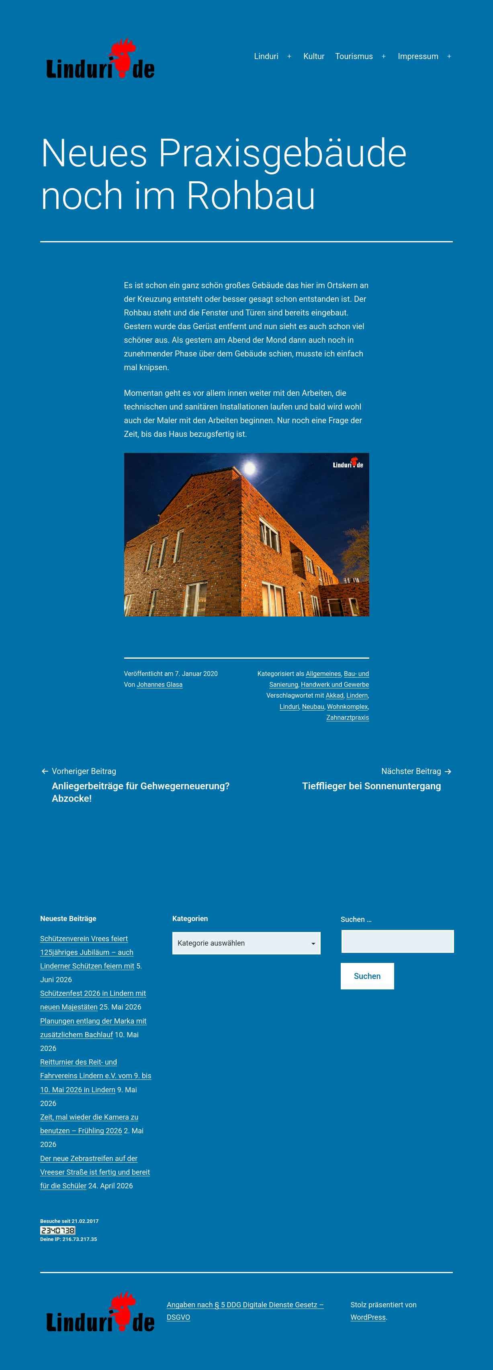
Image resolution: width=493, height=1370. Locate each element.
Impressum (418, 56)
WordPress (368, 1317)
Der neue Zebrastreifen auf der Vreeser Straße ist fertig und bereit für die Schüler (95, 1172)
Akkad (335, 695)
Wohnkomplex (347, 707)
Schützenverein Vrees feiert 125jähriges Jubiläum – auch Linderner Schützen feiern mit (87, 952)
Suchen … (356, 919)
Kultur (314, 56)
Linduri (266, 56)
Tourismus (354, 56)
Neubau (313, 707)
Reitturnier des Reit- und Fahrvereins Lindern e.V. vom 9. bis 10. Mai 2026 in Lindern (95, 1076)
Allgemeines (323, 674)
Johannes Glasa (159, 684)
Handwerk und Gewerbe (335, 684)
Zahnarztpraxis (347, 717)
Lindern (357, 695)
